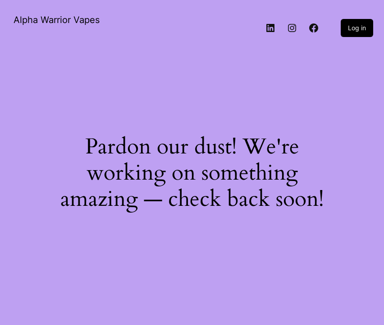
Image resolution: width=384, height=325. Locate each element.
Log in (357, 28)
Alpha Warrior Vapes (57, 19)
